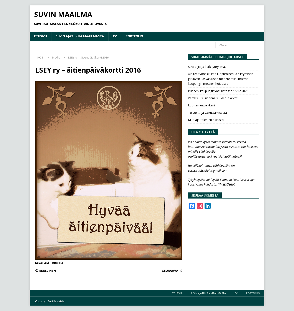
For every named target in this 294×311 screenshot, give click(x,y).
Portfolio (134, 36)
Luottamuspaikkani (201, 105)
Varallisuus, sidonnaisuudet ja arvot (213, 98)
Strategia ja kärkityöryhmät (207, 67)
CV (115, 36)
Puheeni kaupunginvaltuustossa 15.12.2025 (218, 91)
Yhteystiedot (226, 184)
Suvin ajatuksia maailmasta (80, 36)
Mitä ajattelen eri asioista (206, 120)
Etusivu (40, 36)
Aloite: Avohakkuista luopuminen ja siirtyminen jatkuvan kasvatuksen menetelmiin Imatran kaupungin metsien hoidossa (220, 79)
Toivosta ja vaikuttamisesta (207, 113)
